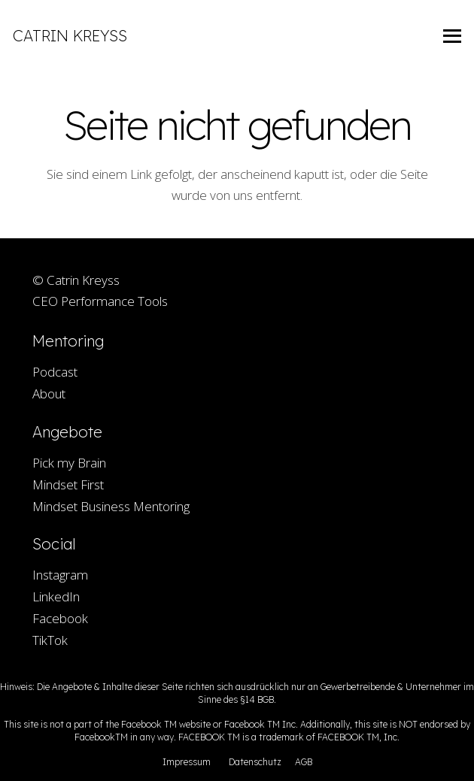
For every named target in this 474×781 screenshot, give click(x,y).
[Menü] (452, 36)
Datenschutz (255, 761)
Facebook (60, 618)
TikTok (50, 640)
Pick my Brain (69, 462)
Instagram (60, 574)
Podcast (54, 371)
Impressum (187, 761)
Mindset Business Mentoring (111, 506)
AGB (303, 761)
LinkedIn (56, 596)
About (48, 393)
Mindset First (68, 484)
